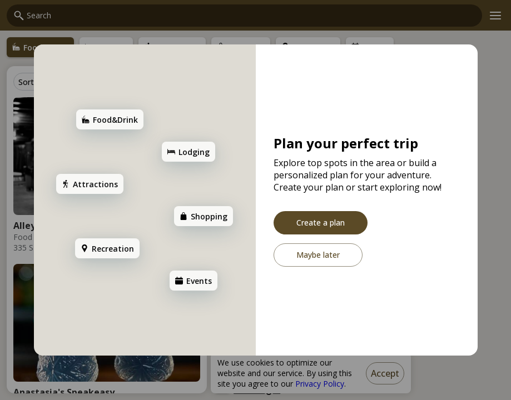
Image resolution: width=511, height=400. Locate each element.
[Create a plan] (321, 222)
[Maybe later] (318, 255)
